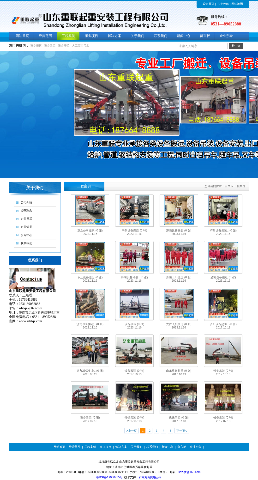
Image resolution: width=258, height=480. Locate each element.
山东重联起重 (178, 370)
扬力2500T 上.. (89, 370)
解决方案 (121, 447)
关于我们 (136, 447)
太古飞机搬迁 (178, 324)
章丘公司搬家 (89, 230)
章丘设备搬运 (89, 277)
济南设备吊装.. (134, 277)
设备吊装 (50, 45)
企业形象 (195, 447)
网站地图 (237, 4)
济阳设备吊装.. (223, 230)
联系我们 (152, 447)
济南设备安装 (178, 230)
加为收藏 (223, 4)
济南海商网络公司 (150, 477)
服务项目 (105, 447)
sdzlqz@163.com (189, 472)
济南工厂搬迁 (178, 277)
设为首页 (208, 4)
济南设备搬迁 (223, 277)
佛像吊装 (134, 417)
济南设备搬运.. (90, 324)
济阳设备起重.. (223, 324)
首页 (227, 186)
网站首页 (59, 447)
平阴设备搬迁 (134, 230)
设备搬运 (36, 45)
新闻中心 (167, 447)
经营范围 (74, 447)
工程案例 (239, 186)
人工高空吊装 (80, 45)
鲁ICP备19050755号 (109, 477)
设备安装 (64, 45)
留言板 (181, 447)
